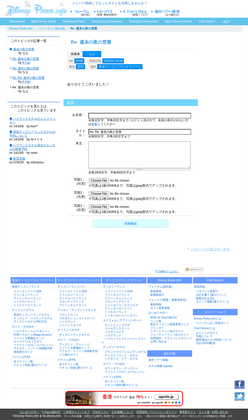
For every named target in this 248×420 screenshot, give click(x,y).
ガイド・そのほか (23, 326)
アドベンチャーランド (27, 298)
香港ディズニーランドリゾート (33, 280)
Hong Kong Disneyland (107, 21)
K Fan (26, 62)
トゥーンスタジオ (70, 325)
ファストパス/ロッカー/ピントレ (34, 345)
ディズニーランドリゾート (124, 280)
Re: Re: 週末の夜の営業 (28, 78)
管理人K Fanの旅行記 (163, 317)
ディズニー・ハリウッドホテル (33, 318)
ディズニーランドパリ (71, 286)
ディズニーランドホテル (74, 334)
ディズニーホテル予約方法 (30, 321)
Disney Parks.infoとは (207, 318)
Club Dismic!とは (204, 328)
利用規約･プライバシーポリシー (156, 411)
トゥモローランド (25, 301)
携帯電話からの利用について (214, 339)
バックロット (67, 321)
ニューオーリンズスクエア (121, 305)
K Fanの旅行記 (51, 411)
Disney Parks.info (20, 28)
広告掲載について (123, 411)
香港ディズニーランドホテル (32, 314)
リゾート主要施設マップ (29, 338)
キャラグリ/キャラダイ (28, 341)
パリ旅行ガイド (69, 354)
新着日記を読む (205, 298)
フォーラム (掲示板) (51, 28)
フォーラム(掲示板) (160, 286)
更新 (94, 124)
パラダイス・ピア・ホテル (121, 358)
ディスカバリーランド (73, 298)
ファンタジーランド (26, 294)
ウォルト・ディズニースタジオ (76, 309)
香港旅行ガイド (23, 351)
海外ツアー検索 (158, 359)
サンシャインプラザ (117, 325)
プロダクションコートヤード (77, 318)
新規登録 (199, 286)
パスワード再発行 (207, 291)
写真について (204, 336)
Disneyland (17, 21)
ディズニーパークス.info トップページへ (36, 9)
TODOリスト (100, 411)
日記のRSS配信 (206, 342)
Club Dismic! (206, 21)
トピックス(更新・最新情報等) (167, 299)
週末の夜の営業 (23, 49)
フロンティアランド (71, 301)
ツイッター (157, 327)
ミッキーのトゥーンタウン (121, 315)
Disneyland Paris (73, 21)
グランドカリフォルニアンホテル (125, 351)
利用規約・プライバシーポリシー (171, 338)
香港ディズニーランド (26, 286)
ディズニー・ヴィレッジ (74, 344)
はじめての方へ (158, 312)
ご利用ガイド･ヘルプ (76, 411)
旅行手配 (170, 353)
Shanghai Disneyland (143, 21)
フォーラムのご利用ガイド (212, 323)
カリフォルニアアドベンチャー (122, 320)
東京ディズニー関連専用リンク (169, 324)
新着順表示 (157, 294)
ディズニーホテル (23, 309)
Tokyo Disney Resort (178, 21)
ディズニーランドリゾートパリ (78, 280)
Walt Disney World (43, 20)
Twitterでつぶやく (166, 271)
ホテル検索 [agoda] (160, 365)
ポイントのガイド (207, 332)
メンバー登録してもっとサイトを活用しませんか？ (109, 3)
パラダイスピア (114, 331)
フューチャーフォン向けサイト (169, 334)
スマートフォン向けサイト (167, 331)
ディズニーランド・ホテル (121, 355)
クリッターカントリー (118, 308)
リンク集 (155, 321)
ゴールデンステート (117, 328)
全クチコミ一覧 (23, 361)
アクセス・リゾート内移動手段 (33, 348)
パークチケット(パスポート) (31, 331)
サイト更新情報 (160, 307)
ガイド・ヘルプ (215, 312)
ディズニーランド (114, 286)
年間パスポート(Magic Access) (33, 334)
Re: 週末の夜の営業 (25, 59)
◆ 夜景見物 (17, 158)
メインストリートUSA (28, 291)
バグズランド (113, 335)
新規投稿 (155, 291)
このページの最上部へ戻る (210, 249)
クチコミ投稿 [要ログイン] (30, 364)
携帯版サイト (187, 411)
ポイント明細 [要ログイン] (212, 301)
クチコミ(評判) (21, 356)
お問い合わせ (158, 341)
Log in (226, 21)
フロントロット (69, 314)
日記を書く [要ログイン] (211, 294)
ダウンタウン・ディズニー (121, 368)
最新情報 (155, 304)
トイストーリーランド (27, 305)
